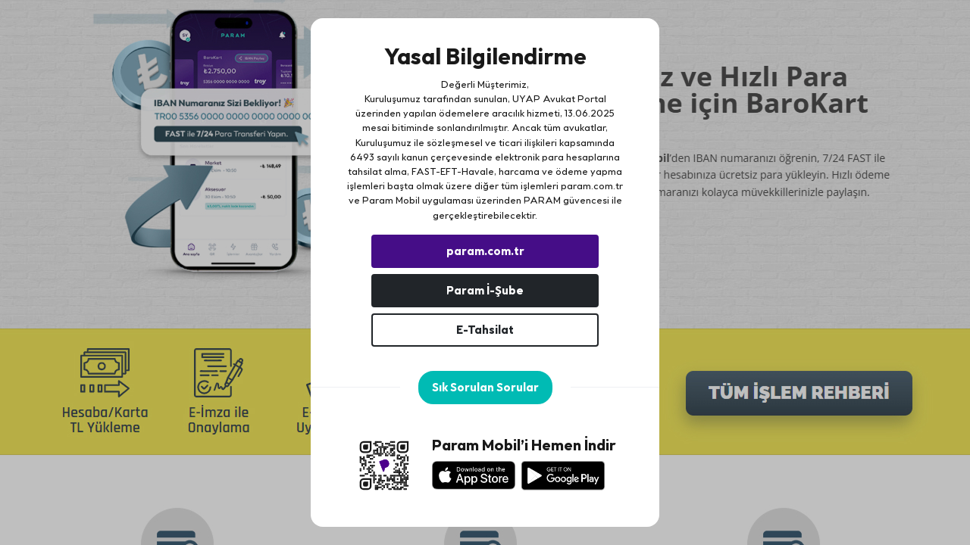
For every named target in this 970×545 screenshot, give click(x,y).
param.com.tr (592, 185)
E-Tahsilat (485, 329)
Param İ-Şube (485, 290)
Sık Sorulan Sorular (485, 387)
